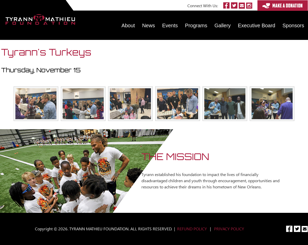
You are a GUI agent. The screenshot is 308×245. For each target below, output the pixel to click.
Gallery (223, 25)
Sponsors (293, 25)
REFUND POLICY (192, 228)
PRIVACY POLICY (229, 228)
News (148, 25)
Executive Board (256, 25)
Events (170, 25)
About (128, 25)
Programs (196, 25)
